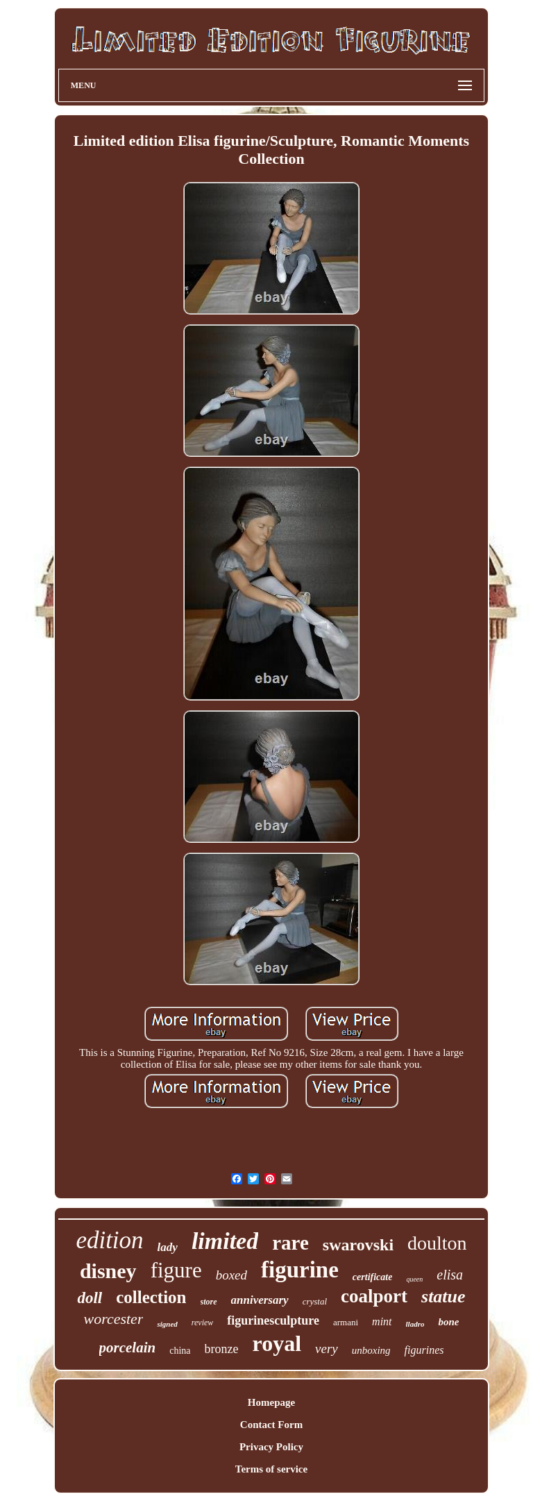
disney (108, 1270)
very (326, 1348)
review (203, 1322)
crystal (315, 1301)
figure (176, 1270)
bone (448, 1321)
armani (345, 1322)
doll (89, 1298)
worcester (114, 1318)
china (179, 1350)
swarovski (358, 1245)
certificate (373, 1277)
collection (151, 1297)
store (209, 1302)
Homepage (271, 1402)
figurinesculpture (273, 1320)
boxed (231, 1275)
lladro (415, 1324)
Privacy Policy (271, 1446)
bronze (222, 1349)
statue (443, 1296)
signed (167, 1324)
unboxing (371, 1350)
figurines (424, 1350)
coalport (374, 1296)
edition (109, 1240)
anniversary (260, 1300)
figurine (300, 1269)
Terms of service (271, 1469)
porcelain (127, 1347)
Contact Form (271, 1424)
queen (414, 1279)
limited (225, 1241)
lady (168, 1247)
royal (277, 1343)
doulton (437, 1243)
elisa (450, 1274)
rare (290, 1243)
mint (381, 1321)
